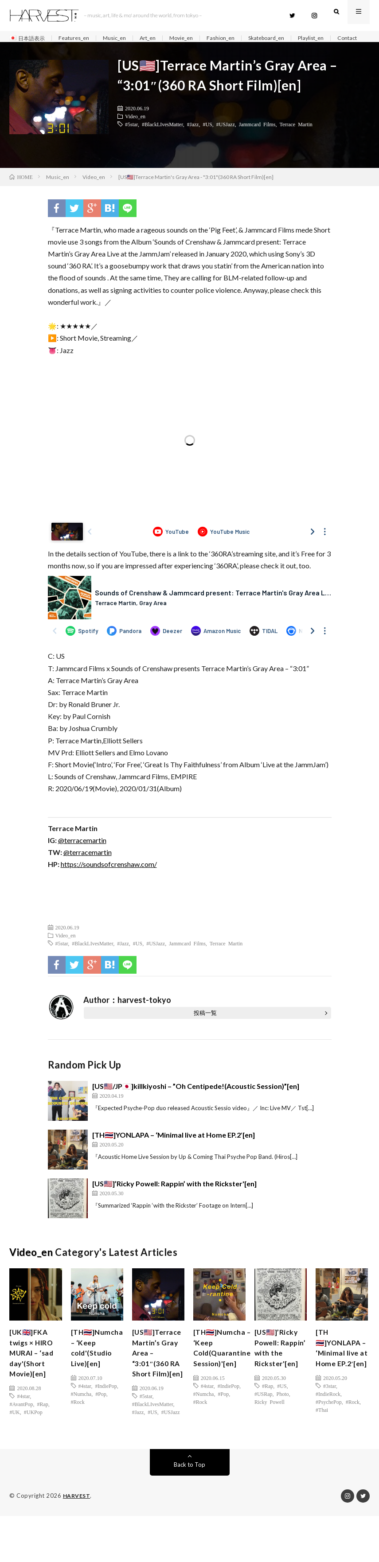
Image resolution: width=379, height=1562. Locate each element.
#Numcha (81, 1426)
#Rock (78, 1434)
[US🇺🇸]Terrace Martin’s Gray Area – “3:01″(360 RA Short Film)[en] (154, 1384)
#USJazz (225, 139)
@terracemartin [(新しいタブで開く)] (82, 855)
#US (207, 139)
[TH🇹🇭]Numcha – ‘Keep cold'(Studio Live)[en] (95, 1372)
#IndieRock (328, 1426)
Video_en (135, 131)
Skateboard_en (290, 38)
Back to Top (189, 1511)
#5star (131, 139)
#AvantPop (21, 1426)
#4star (23, 1418)
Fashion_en (240, 38)
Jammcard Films (257, 139)
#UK (14, 1434)
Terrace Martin (295, 139)
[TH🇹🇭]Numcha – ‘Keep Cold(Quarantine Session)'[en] (225, 1366)
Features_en (80, 38)
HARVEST (77, 1542)
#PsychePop (329, 1434)
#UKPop (33, 1434)
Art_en (161, 38)
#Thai (322, 1442)
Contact (27, 49)
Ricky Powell (269, 1434)
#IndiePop (106, 1418)
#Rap (42, 1426)
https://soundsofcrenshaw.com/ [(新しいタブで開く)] (109, 879)
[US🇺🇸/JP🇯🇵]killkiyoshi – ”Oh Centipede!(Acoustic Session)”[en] (195, 1101)
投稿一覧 (205, 1027)
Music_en (125, 38)
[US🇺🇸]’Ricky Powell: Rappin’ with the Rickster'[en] (174, 1198)
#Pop (100, 1426)
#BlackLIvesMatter (162, 139)
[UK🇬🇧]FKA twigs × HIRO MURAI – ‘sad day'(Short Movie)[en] (35, 1372)
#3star (329, 1418)
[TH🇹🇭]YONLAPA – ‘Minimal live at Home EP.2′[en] (173, 1150)
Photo (283, 1426)
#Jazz (193, 139)
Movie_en (197, 38)
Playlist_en (340, 38)
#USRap (263, 1426)
